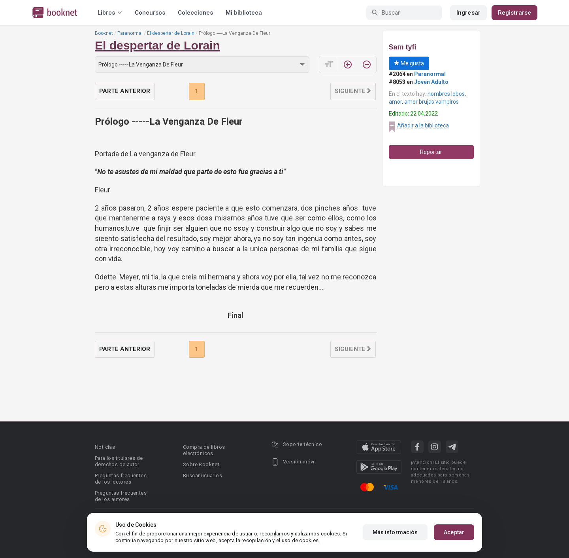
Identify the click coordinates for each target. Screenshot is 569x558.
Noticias (105, 447)
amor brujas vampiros (431, 102)
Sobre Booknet (201, 464)
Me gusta (409, 63)
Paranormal (130, 33)
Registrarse (514, 12)
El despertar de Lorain (170, 33)
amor (395, 102)
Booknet (104, 33)
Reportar (431, 152)
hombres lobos (446, 94)
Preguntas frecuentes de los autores (121, 496)
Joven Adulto (431, 82)
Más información (395, 532)
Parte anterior (124, 91)
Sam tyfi (402, 47)
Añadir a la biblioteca (423, 125)
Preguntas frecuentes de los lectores (121, 479)
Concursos (150, 12)
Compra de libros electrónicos (204, 450)
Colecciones (195, 12)
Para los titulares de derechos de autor (119, 461)
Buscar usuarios (202, 475)
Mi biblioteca (244, 12)
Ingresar (468, 12)
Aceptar (454, 532)
